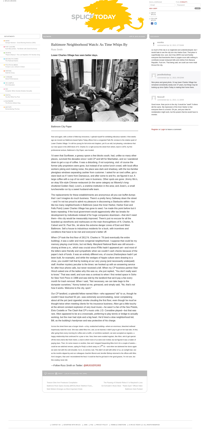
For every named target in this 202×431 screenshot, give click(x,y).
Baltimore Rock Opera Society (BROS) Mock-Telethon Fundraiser (71, 386)
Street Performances (11, 79)
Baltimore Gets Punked (134, 389)
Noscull (161, 97)
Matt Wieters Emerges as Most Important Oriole (64, 389)
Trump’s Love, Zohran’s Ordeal (15, 67)
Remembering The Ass (12, 109)
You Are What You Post (12, 97)
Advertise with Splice (72, 425)
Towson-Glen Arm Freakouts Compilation (62, 383)
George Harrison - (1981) (20, 42)
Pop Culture (10, 47)
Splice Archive (10, 1)
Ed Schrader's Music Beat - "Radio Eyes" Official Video (122, 386)
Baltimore (9, 101)
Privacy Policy (102, 425)
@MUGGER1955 (92, 365)
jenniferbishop (164, 74)
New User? (153, 8)
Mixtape (8, 107)
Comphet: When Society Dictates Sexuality (18, 91)
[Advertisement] (188, 22)
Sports (8, 53)
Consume (8, 77)
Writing (8, 71)
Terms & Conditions (118, 425)
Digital (8, 95)
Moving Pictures (11, 59)
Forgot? (183, 2)
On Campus (9, 83)
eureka (160, 42)
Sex (6, 89)
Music (7, 41)
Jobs (85, 425)
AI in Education (10, 85)
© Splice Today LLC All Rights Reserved (144, 425)
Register (155, 129)
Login (163, 129)
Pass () (181, 2)
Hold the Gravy (10, 73)
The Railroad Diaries (11, 61)
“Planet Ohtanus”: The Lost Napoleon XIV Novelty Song (22, 55)
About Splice (153, 13)
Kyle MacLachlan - (21, 49)
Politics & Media (11, 65)
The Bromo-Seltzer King (12, 103)
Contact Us (56, 425)
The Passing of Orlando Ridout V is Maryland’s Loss (123, 383)
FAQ (91, 425)
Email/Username (155, 2)
